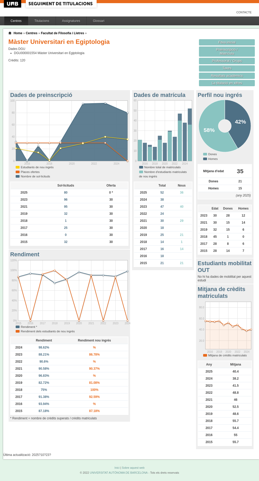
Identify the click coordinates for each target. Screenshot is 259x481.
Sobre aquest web (133, 467)
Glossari (98, 21)
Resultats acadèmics (227, 76)
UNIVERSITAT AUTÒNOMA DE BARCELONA (119, 472)
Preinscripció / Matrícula (227, 51)
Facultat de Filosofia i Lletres (62, 33)
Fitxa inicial (226, 42)
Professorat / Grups (227, 61)
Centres (16, 21)
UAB (13, 4)
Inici (116, 467)
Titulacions (41, 21)
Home (18, 33)
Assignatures (71, 21)
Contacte (244, 12)
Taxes (227, 68)
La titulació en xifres (227, 83)
